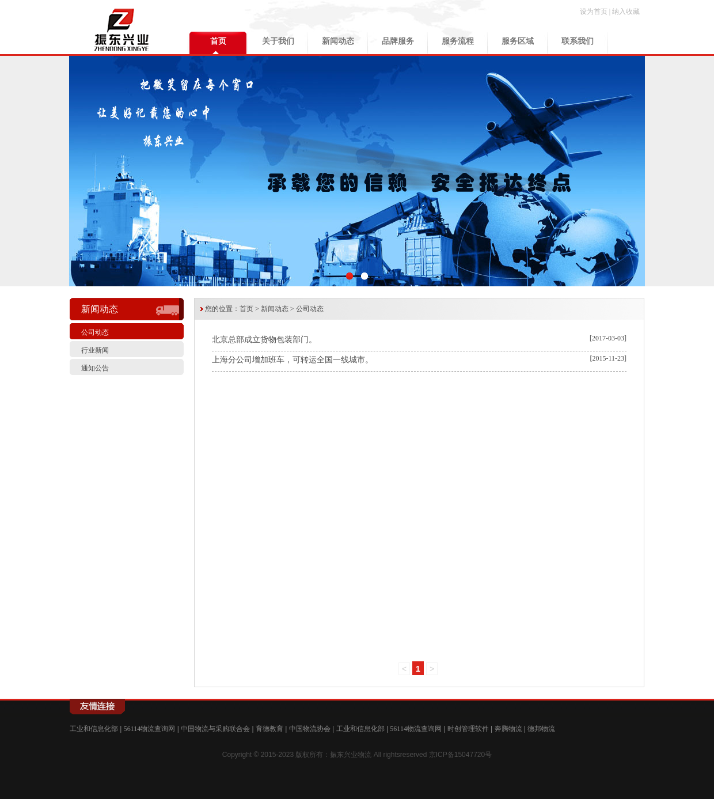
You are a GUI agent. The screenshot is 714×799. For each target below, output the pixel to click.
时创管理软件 (468, 729)
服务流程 (458, 41)
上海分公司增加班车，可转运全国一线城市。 (292, 359)
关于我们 (278, 41)
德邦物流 (541, 729)
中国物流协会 (310, 729)
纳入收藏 (626, 11)
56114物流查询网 (150, 729)
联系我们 (577, 41)
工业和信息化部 (94, 729)
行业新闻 (95, 350)
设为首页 (593, 11)
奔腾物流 (508, 729)
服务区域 (518, 41)
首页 (218, 41)
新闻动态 (338, 41)
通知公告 (95, 368)
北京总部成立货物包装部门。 (264, 339)
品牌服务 (398, 41)
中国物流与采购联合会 (215, 729)
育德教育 (269, 729)
